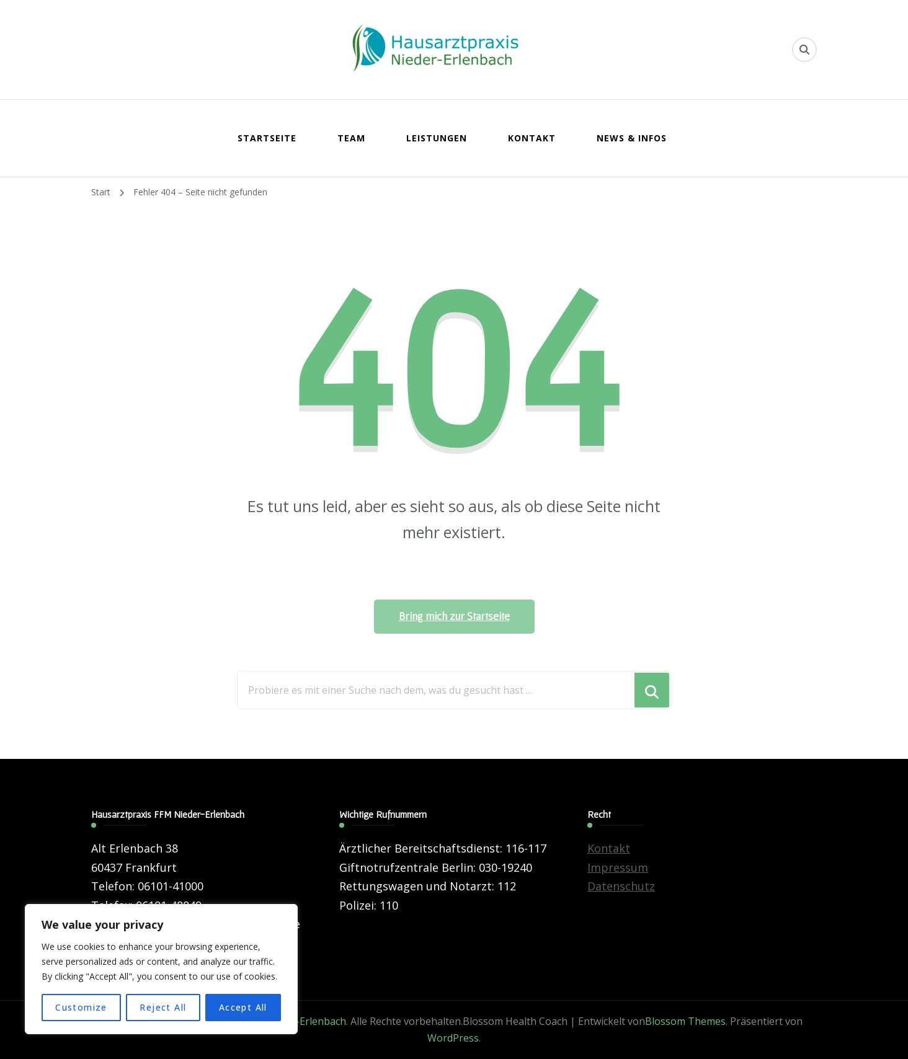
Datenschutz (621, 886)
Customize (81, 1007)
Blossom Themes (685, 1021)
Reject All (163, 1007)
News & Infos (632, 138)
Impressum (617, 867)
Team (351, 138)
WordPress (453, 1038)
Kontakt (532, 138)
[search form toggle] (804, 49)
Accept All (243, 1007)
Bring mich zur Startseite (454, 616)
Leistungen (436, 138)
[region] (161, 969)
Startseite (267, 138)
